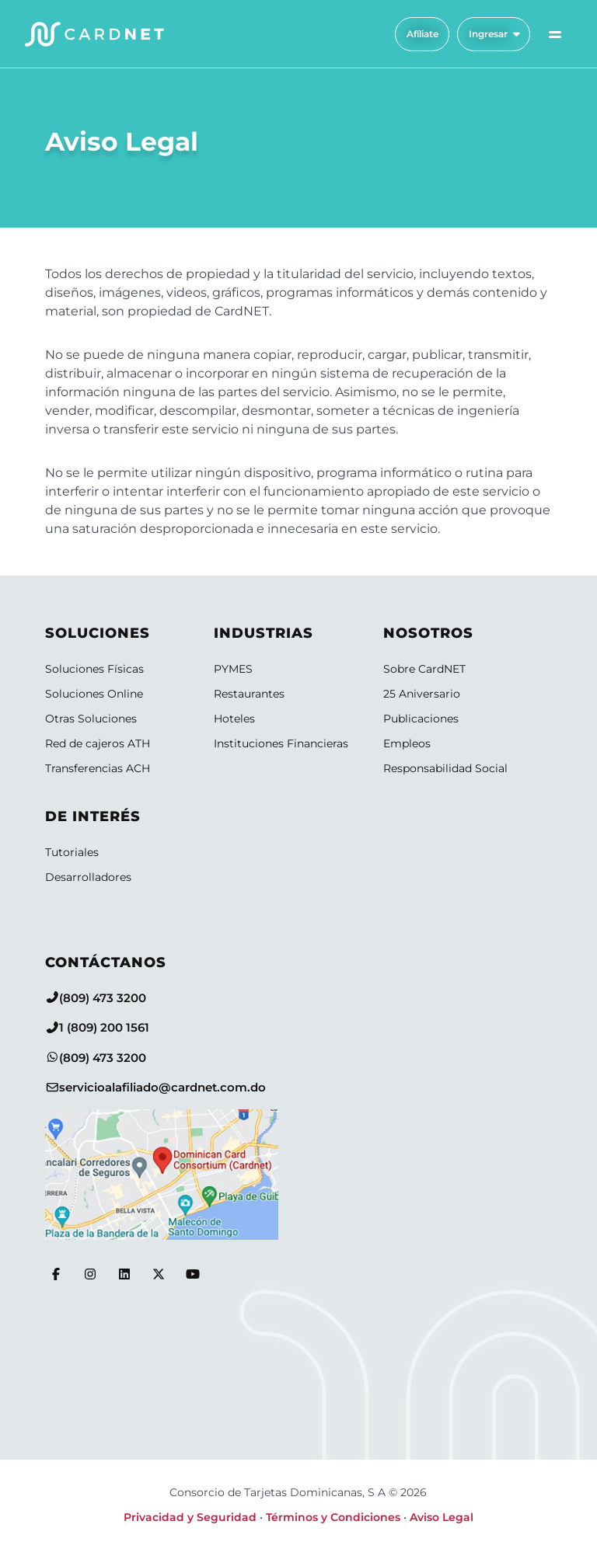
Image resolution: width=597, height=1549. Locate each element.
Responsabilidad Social (445, 768)
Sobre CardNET (424, 669)
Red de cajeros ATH (97, 743)
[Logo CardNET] (94, 34)
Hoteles (234, 719)
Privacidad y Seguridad (190, 1517)
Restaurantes (249, 694)
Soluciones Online (94, 694)
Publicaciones (421, 719)
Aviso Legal (441, 1517)
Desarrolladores (88, 877)
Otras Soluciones (91, 719)
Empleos (407, 743)
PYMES (233, 669)
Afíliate (422, 34)
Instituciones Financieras (281, 743)
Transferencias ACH (97, 768)
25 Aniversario (421, 694)
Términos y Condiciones (333, 1517)
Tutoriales (72, 852)
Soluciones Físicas (94, 669)
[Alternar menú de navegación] (555, 34)
